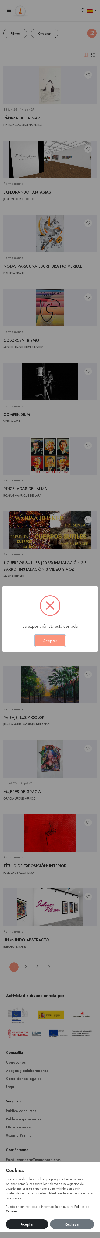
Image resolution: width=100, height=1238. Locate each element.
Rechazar (72, 1224)
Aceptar (27, 1224)
